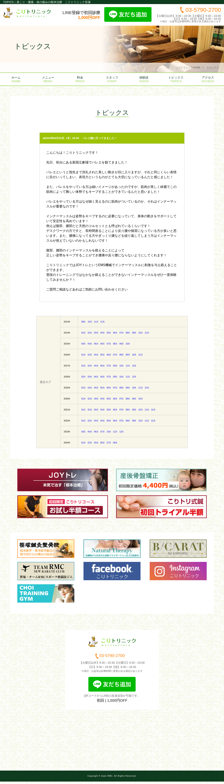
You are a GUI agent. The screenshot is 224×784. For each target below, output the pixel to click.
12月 (102, 322)
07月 (121, 333)
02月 (90, 333)
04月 (102, 333)
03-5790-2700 (203, 10)
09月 (134, 333)
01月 (83, 333)
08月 (83, 322)
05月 (109, 333)
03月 (96, 333)
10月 (90, 322)
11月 (96, 322)
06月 (115, 333)
